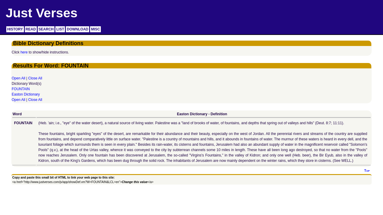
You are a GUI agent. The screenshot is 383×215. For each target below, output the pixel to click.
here (24, 52)
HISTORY (15, 29)
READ (31, 29)
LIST (60, 29)
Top (367, 170)
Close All (35, 78)
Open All (18, 78)
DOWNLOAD (77, 29)
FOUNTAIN (21, 89)
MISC (95, 29)
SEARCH (46, 29)
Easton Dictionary (26, 94)
